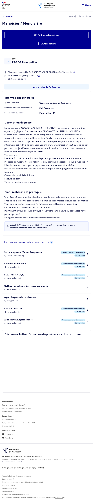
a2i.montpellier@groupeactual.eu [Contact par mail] (23, 76)
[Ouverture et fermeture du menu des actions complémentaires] (46, 44)
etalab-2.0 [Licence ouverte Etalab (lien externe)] (59, 497)
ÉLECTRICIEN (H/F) (14, 274)
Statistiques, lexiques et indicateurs (15, 494)
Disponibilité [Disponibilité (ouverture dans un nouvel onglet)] (7, 426)
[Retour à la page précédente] (8, 16)
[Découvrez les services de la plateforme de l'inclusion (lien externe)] (12, 450)
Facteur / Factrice (13, 308)
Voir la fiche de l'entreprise (46, 86)
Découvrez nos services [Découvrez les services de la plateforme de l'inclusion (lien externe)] (11, 462)
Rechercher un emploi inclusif (13, 405)
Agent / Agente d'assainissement (20, 297)
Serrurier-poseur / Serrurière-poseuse (23, 252)
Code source (7, 479)
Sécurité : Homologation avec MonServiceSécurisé (21, 482)
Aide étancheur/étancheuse (18, 319)
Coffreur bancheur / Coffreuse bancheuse (26, 285)
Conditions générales (10, 488)
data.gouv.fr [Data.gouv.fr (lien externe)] (22, 467)
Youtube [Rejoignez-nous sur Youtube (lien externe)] (6, 438)
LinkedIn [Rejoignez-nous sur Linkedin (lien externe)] (6, 434)
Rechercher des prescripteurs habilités (16, 408)
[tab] (28, 242)
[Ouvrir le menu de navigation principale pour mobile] (85, 5)
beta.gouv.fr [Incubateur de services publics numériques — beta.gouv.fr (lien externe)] (7, 467)
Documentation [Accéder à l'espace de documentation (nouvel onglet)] (8, 419)
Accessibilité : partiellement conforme (16, 476)
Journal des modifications (12, 411)
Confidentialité (8, 491)
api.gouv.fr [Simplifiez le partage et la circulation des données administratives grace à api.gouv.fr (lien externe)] (37, 467)
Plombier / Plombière (15, 263)
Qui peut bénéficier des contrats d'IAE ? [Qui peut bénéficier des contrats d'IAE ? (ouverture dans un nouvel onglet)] (17, 423)
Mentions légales (8, 485)
